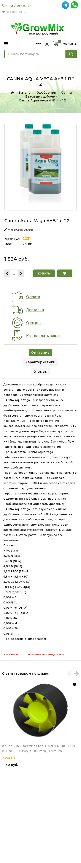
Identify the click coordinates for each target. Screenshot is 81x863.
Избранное (14, 11)
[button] (64, 273)
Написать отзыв (18, 229)
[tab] (40, 352)
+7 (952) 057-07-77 (18, 5)
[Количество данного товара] (14, 273)
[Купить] (44, 273)
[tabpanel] (40, 520)
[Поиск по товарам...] (35, 54)
